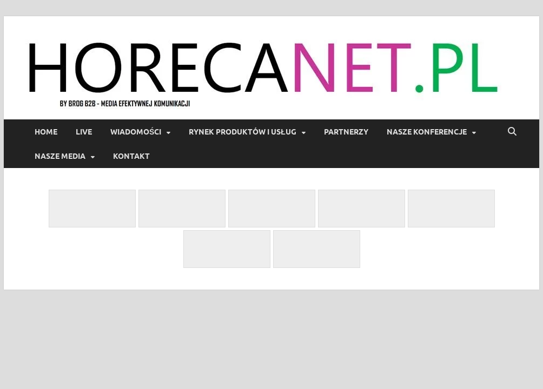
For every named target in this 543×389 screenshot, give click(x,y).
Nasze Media (60, 156)
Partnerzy (346, 132)
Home (46, 132)
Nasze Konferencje (427, 132)
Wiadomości (135, 132)
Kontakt (131, 156)
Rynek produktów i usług (242, 132)
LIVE (84, 132)
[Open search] (512, 131)
